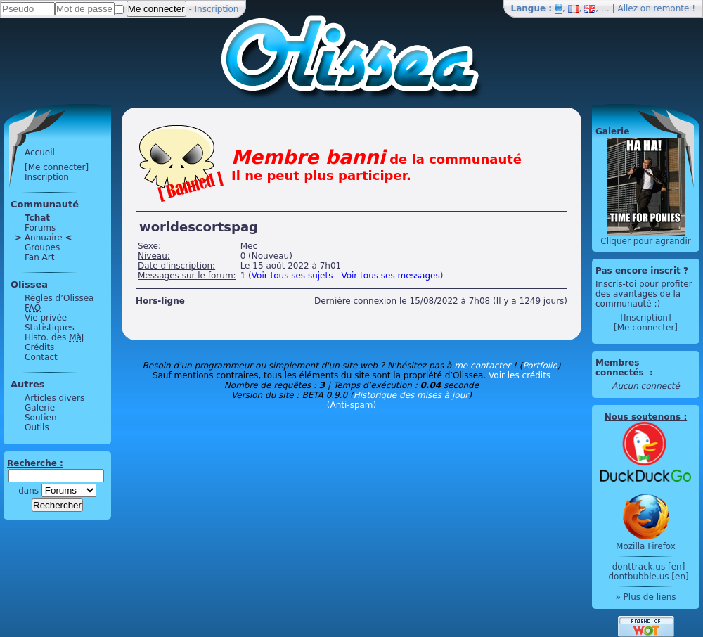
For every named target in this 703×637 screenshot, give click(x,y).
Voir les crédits (519, 375)
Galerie (40, 408)
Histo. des (54, 337)
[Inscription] (645, 318)
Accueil (40, 152)
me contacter (482, 366)
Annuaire (43, 238)
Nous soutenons (643, 417)
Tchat (37, 218)
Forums (40, 228)
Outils (37, 427)
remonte (672, 8)
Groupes (42, 247)
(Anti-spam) (351, 405)
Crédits (39, 347)
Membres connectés (621, 368)
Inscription (217, 9)
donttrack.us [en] (648, 567)
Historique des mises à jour (411, 395)
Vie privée (46, 318)
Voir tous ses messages (390, 276)
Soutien (41, 418)
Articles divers (54, 398)
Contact (41, 357)
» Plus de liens (645, 597)
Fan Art (39, 257)
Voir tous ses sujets (292, 276)
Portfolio (539, 366)
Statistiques (50, 328)
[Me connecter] (57, 167)
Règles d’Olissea (59, 298)
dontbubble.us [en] (648, 576)
